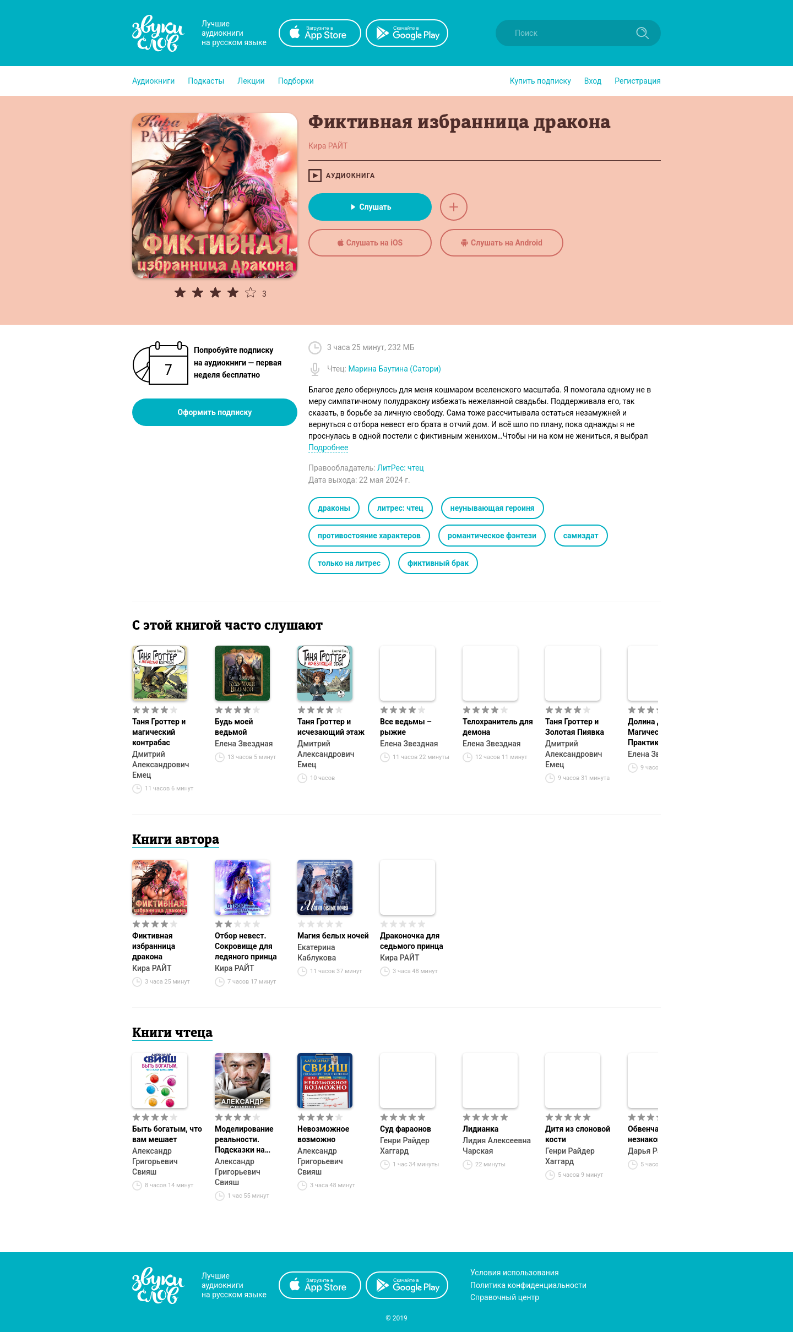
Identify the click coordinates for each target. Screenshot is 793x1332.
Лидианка (480, 1128)
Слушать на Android (501, 242)
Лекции (250, 81)
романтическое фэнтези (492, 535)
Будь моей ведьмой (234, 726)
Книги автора (175, 840)
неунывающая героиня (492, 508)
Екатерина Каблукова (316, 952)
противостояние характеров (369, 535)
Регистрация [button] (638, 81)
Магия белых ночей (333, 935)
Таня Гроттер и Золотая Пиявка (574, 726)
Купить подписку (540, 81)
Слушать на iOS (370, 242)
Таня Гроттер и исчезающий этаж (331, 726)
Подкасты (206, 81)
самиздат (581, 535)
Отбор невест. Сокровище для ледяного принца (246, 946)
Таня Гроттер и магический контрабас (159, 732)
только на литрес (349, 563)
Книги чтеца (172, 1033)
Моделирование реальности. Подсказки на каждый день (244, 1139)
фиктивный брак (438, 563)
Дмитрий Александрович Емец (160, 764)
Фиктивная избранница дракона (153, 946)
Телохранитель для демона (498, 726)
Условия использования (514, 1272)
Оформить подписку (215, 412)
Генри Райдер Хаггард (405, 1145)
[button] (153, 81)
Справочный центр (504, 1297)
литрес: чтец (400, 508)
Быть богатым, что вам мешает (167, 1134)
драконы (334, 508)
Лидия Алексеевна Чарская (497, 1145)
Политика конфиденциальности (528, 1285)
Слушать (370, 207)
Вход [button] (592, 81)
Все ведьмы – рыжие (406, 726)
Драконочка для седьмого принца (411, 941)
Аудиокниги (153, 81)
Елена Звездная (244, 743)
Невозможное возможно (323, 1134)
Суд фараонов (405, 1128)
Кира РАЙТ (151, 968)
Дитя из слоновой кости (577, 1134)
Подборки (296, 81)
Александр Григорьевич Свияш (155, 1161)
